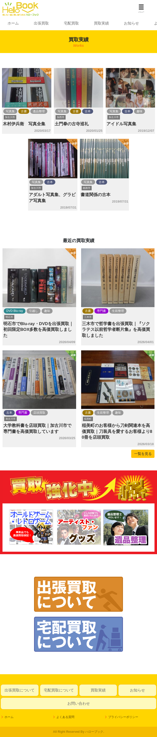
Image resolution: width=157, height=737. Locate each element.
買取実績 (101, 23)
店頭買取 (39, 412)
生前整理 (118, 311)
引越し (33, 311)
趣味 (139, 111)
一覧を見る (143, 454)
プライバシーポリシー (123, 717)
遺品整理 (39, 111)
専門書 (101, 311)
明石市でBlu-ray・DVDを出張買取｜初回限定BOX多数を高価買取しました (38, 329)
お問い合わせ (78, 703)
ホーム (13, 23)
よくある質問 (65, 717)
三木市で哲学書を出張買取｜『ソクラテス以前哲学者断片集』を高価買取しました (116, 329)
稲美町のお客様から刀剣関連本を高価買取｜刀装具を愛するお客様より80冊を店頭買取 (117, 431)
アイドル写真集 (121, 124)
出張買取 (41, 23)
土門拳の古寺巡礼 (72, 124)
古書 (24, 111)
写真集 (10, 111)
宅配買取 (71, 23)
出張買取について (20, 690)
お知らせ (131, 23)
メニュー (141, 12)
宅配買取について (59, 690)
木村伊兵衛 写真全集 (24, 124)
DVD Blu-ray (14, 311)
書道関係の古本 (95, 194)
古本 (88, 111)
